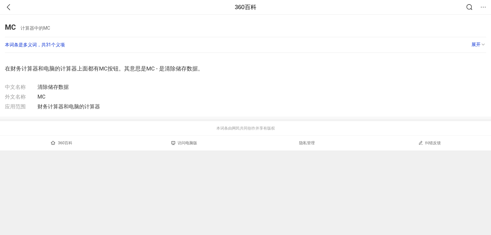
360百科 (245, 7)
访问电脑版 (184, 143)
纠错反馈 (429, 142)
